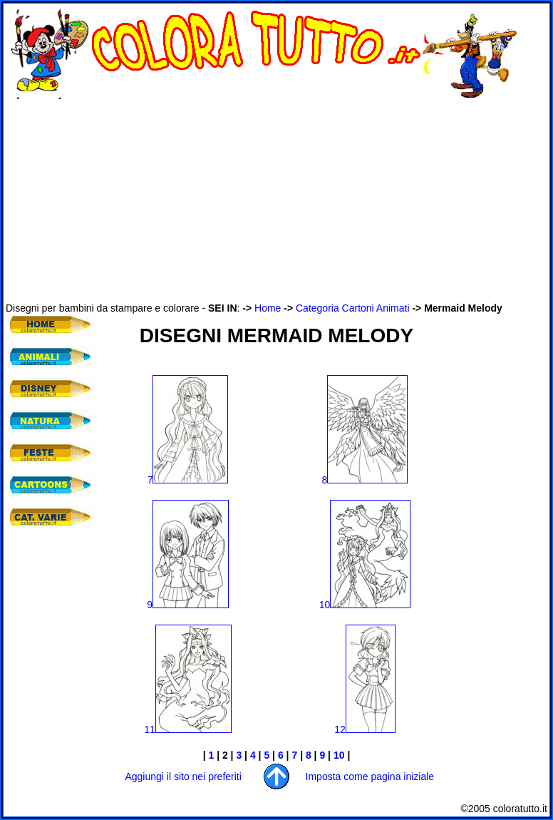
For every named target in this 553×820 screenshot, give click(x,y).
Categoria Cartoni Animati (353, 308)
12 (365, 729)
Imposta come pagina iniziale (370, 776)
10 (365, 604)
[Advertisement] (172, 200)
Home (267, 308)
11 (188, 729)
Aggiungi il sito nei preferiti (183, 776)
